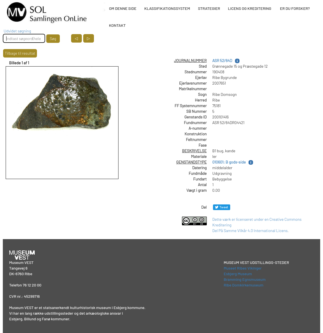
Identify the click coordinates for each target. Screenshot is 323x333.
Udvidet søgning (17, 30)
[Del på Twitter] (221, 207)
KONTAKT (117, 25)
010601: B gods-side (229, 162)
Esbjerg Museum (238, 273)
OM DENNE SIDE (122, 8)
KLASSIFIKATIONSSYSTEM (167, 8)
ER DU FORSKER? (295, 8)
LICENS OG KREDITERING (249, 8)
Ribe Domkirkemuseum (243, 285)
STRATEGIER (209, 8)
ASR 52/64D (222, 60)
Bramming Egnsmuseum (245, 279)
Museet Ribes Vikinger (243, 268)
